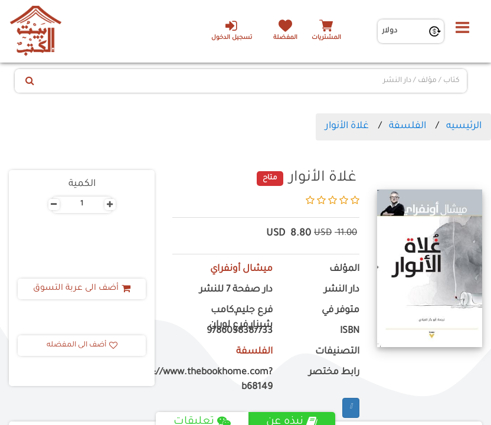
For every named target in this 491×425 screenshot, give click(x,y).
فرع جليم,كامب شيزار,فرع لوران (241, 318)
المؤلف (344, 269)
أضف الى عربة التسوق (81, 288)
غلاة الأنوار (347, 126)
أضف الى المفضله (82, 345)
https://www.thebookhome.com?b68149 (222, 380)
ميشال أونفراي (241, 269)
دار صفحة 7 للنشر (236, 290)
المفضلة (285, 38)
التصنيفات (337, 352)
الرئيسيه (464, 126)
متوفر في (340, 311)
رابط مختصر (334, 373)
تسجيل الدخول (231, 30)
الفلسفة (407, 126)
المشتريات (326, 38)
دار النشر (341, 290)
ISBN (349, 331)
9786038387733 (240, 331)
